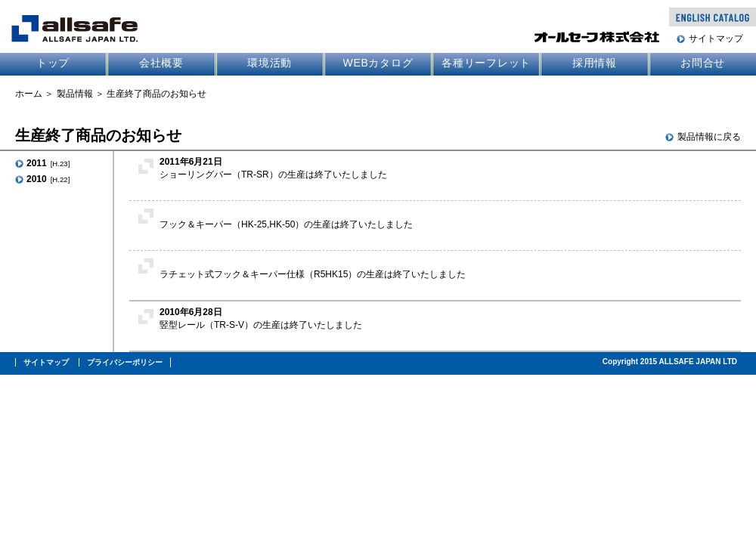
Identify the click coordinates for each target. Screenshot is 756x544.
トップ (53, 63)
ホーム (28, 93)
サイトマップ (716, 38)
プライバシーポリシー (125, 362)
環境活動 (269, 63)
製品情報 (75, 93)
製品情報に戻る (709, 136)
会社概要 (161, 63)
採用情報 (594, 63)
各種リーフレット (486, 63)
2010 (48, 179)
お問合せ (702, 63)
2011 (48, 163)
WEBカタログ (377, 63)
